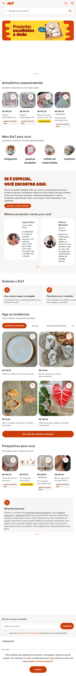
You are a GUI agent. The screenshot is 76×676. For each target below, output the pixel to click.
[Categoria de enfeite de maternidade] (49, 155)
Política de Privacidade (29, 633)
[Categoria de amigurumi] (10, 153)
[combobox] (5, 11)
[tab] (14, 325)
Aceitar (38, 669)
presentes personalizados (38, 512)
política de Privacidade (40, 661)
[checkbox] (6, 633)
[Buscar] (38, 10)
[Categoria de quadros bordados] (30, 155)
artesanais (20, 515)
